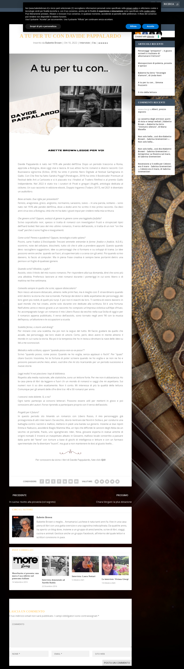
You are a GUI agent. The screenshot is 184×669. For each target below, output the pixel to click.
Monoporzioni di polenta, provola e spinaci (155, 54)
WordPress (59, 665)
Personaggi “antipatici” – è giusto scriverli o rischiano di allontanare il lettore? (155, 43)
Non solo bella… (146, 131)
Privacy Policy (73, 665)
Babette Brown (44, 507)
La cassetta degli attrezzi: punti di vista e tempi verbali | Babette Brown (154, 111)
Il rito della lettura (147, 81)
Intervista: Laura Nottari (83, 566)
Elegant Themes (30, 665)
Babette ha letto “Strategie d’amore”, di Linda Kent (152, 63)
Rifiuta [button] (133, 26)
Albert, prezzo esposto (152, 100)
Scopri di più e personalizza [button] (43, 26)
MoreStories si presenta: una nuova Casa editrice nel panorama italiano (25, 565)
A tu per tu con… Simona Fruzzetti (150, 73)
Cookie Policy (89, 665)
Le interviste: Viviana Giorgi (115, 569)
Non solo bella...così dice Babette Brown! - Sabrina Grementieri (154, 127)
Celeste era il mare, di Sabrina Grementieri (154, 160)
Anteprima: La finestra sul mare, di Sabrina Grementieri (154, 145)
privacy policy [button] (132, 8)
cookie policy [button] (149, 11)
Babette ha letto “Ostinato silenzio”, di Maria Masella (152, 116)
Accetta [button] (150, 26)
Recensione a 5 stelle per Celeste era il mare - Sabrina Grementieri (154, 154)
